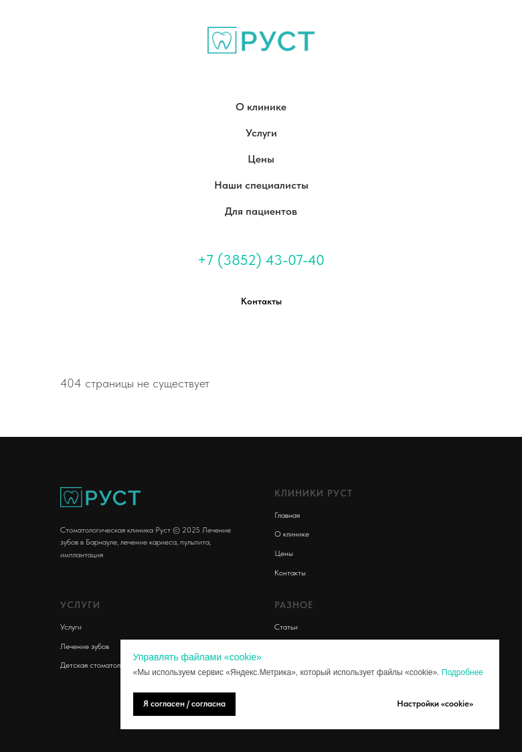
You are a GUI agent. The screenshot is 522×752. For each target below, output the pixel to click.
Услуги (261, 132)
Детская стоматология (97, 665)
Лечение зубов (84, 646)
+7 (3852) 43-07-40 (261, 259)
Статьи (286, 627)
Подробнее (462, 672)
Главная (287, 515)
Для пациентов (261, 211)
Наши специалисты (261, 185)
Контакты (290, 572)
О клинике (261, 106)
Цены (261, 159)
